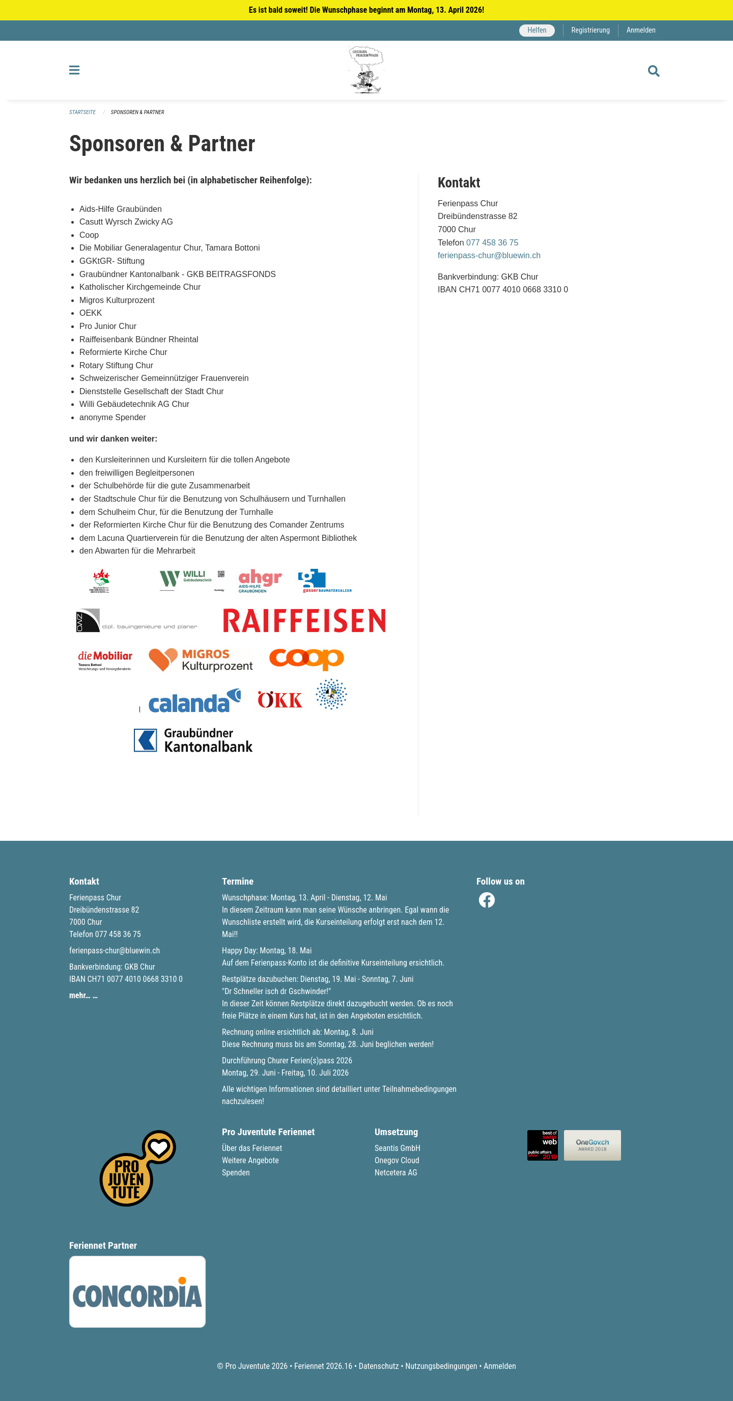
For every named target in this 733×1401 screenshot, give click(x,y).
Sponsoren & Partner (137, 112)
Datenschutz (379, 1366)
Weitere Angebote (250, 1160)
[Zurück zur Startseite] (367, 70)
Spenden (236, 1172)
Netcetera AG (396, 1172)
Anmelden (641, 30)
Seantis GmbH (397, 1148)
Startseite (82, 112)
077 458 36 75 (492, 242)
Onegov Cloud (397, 1160)
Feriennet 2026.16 (323, 1366)
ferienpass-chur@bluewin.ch (489, 255)
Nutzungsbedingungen (441, 1366)
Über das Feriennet (252, 1148)
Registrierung (591, 30)
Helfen (536, 30)
